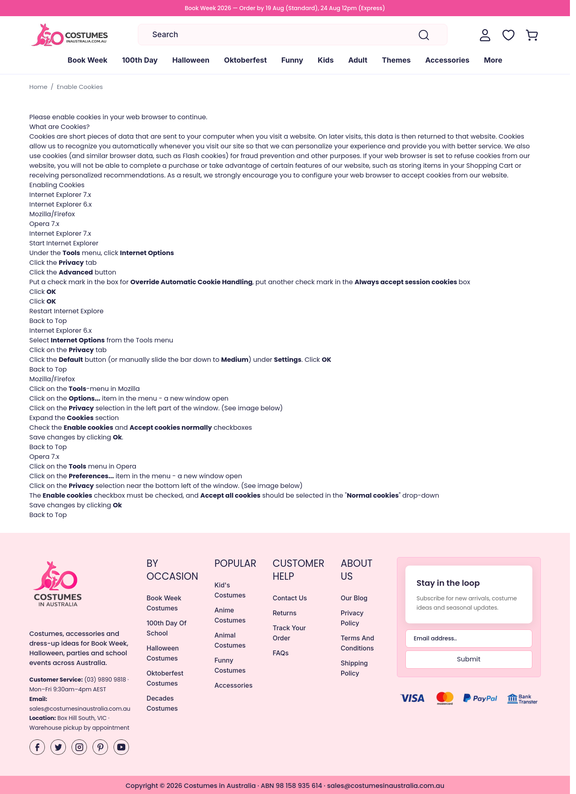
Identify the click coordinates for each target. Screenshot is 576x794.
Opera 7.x (44, 223)
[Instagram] (79, 747)
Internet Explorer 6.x (61, 204)
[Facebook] (37, 747)
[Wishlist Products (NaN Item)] (508, 35)
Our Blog (354, 598)
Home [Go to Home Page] (39, 86)
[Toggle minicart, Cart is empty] (532, 35)
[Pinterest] (100, 747)
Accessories (447, 60)
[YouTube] (121, 747)
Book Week (87, 60)
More (493, 60)
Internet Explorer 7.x (60, 194)
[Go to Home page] (70, 35)
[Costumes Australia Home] (80, 583)
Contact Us (289, 598)
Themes (396, 60)
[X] (58, 747)
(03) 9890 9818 (105, 680)
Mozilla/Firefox (52, 214)
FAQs (280, 653)
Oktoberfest (245, 60)
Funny (292, 60)
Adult (357, 60)
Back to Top (48, 320)
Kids (325, 60)
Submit (468, 659)
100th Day (140, 60)
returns (284, 613)
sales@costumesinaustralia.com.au (80, 709)
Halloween (190, 60)
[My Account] (485, 35)
